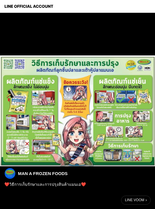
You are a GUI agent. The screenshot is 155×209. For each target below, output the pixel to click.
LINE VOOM (134, 200)
